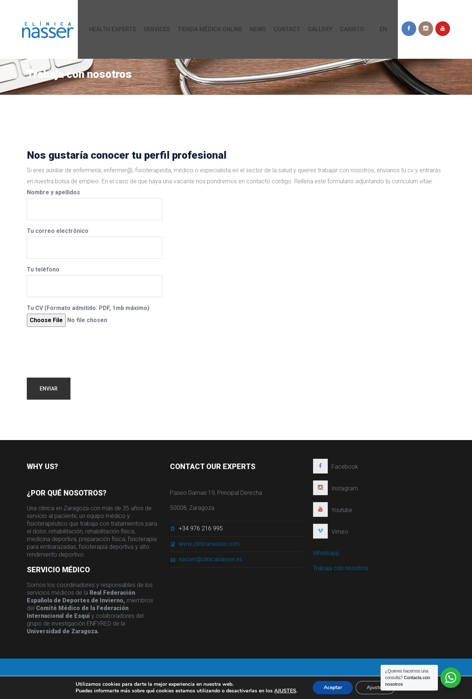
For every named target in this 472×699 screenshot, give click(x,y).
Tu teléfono (94, 281)
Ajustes (375, 687)
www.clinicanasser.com (209, 547)
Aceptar (332, 687)
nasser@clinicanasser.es (210, 562)
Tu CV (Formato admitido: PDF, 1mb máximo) (88, 316)
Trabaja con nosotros (340, 571)
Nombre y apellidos (94, 204)
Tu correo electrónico (94, 243)
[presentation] (82, 346)
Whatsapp (326, 556)
